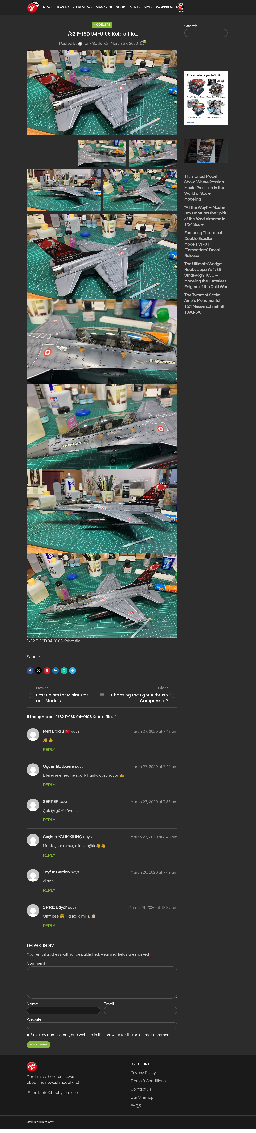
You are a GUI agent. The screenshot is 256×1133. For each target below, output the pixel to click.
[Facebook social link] (30, 673)
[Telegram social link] (72, 673)
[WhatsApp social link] (64, 673)
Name (33, 1008)
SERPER (50, 806)
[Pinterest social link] (47, 673)
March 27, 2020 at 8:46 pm (153, 841)
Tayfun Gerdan (56, 876)
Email (110, 1008)
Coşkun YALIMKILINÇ (62, 841)
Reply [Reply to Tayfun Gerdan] (49, 894)
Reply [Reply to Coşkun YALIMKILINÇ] (49, 859)
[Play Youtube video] (206, 154)
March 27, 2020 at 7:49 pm (153, 771)
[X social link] (38, 673)
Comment (37, 967)
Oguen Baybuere (58, 770)
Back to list (102, 697)
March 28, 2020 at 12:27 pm (152, 912)
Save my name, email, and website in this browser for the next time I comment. (101, 1039)
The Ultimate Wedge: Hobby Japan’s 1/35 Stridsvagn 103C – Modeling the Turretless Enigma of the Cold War (205, 278)
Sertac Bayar (55, 911)
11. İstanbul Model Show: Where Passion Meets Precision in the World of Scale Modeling (204, 190)
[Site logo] (35, 8)
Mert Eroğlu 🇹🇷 (56, 735)
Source (33, 660)
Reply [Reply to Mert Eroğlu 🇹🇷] (49, 754)
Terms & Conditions (148, 1085)
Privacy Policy (143, 1077)
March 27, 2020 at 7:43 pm (153, 735)
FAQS (136, 1110)
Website (34, 1023)
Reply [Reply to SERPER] (49, 824)
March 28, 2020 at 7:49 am (153, 876)
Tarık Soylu (93, 46)
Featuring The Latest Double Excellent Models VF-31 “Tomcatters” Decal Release (203, 247)
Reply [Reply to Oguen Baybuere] (49, 789)
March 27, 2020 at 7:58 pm (153, 806)
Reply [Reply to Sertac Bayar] (49, 930)
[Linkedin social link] (55, 673)
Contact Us (141, 1093)
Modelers (102, 28)
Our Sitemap (142, 1101)
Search (190, 29)
